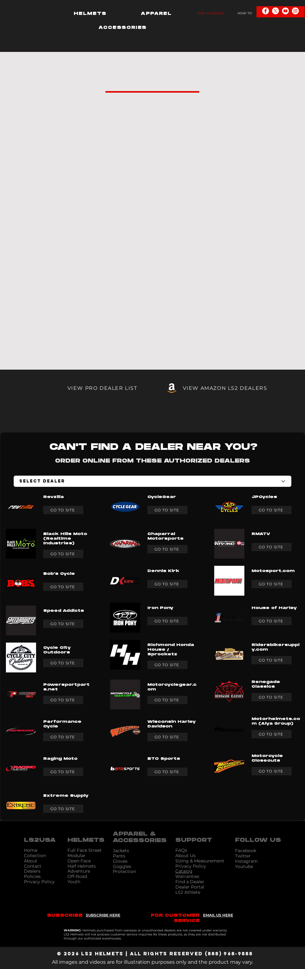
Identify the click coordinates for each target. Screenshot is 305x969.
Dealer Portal (189, 887)
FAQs (181, 850)
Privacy (184, 866)
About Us (185, 855)
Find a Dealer (189, 881)
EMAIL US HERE (218, 915)
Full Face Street (84, 850)
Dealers (32, 871)
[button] (90, 13)
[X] (275, 10)
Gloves (120, 861)
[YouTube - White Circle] (285, 10)
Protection (124, 871)
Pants (119, 856)
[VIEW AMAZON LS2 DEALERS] (218, 388)
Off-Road (77, 876)
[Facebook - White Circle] (265, 10)
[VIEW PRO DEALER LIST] (88, 388)
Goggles (122, 866)
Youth (73, 881)
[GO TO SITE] (63, 510)
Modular (76, 855)
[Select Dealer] (152, 481)
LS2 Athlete (187, 892)
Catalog (183, 871)
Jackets (121, 850)
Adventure (78, 871)
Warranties (187, 876)
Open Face (79, 861)
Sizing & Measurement (199, 861)
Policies (32, 876)
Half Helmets (81, 866)
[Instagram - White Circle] (295, 10)
